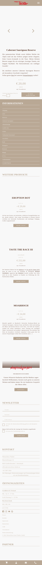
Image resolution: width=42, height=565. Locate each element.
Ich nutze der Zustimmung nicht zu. (15, 431)
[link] (6, 562)
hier (13, 75)
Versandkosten (22, 89)
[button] (38, 3)
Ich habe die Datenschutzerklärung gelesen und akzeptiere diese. (21, 424)
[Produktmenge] (8, 95)
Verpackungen (28, 75)
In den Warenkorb (30, 94)
